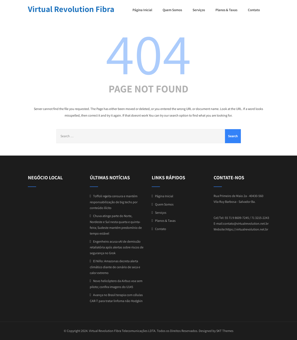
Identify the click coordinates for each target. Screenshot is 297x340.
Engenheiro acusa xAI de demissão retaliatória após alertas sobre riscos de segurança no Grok (116, 247)
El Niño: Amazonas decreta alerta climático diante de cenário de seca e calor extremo (115, 267)
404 (148, 53)
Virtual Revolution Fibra (71, 9)
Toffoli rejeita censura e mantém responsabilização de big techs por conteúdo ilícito (113, 202)
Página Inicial (142, 10)
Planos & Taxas (226, 10)
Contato (254, 10)
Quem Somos (172, 10)
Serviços (199, 10)
